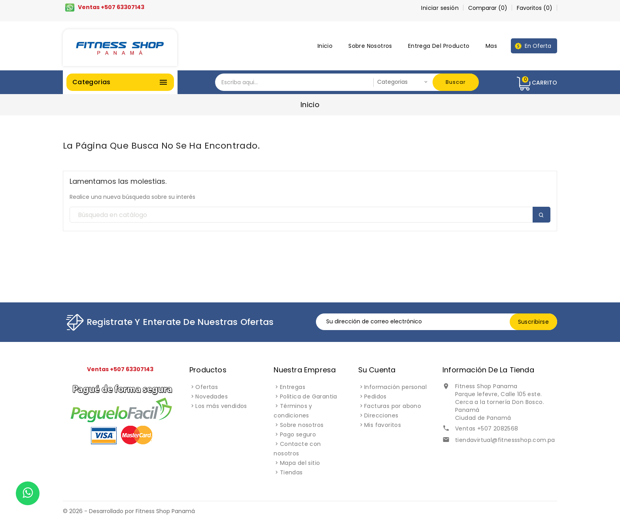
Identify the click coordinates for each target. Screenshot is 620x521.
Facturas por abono (392, 406)
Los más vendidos (221, 406)
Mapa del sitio (300, 463)
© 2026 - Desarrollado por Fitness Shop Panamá (129, 511)
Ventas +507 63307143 (111, 7)
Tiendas (291, 472)
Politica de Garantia (308, 396)
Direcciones (381, 415)
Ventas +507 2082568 (486, 428)
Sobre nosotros (370, 46)
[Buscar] (310, 215)
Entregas (292, 387)
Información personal (395, 387)
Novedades (211, 396)
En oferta (538, 46)
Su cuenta (377, 370)
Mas (491, 46)
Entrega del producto (439, 46)
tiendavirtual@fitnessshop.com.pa (505, 440)
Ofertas (206, 387)
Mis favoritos (382, 425)
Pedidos (375, 396)
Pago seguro (298, 434)
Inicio (325, 46)
